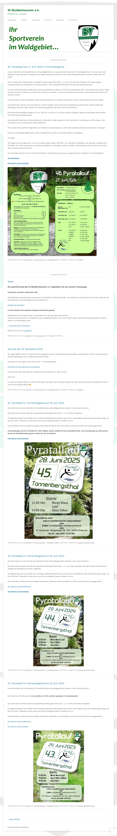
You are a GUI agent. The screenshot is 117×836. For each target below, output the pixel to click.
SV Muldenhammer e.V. (24, 10)
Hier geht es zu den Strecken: (18, 726)
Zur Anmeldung (13, 158)
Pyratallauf (50, 260)
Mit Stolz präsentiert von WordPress (18, 827)
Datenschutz (73, 20)
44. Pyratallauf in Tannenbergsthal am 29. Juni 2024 (36, 555)
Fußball (24, 20)
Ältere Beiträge (14, 819)
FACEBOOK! (28, 331)
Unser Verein (12, 20)
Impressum (60, 20)
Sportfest (87, 543)
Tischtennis (36, 20)
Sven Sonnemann (39, 260)
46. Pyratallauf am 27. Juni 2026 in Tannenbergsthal (36, 66)
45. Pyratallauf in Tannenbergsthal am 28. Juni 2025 (36, 402)
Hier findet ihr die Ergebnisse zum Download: (24, 367)
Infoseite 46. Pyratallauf (16, 305)
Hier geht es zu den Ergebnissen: (19, 586)
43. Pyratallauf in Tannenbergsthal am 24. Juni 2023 (36, 683)
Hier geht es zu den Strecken (18, 163)
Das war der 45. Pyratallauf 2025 (25, 349)
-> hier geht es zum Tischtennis (19, 326)
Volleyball (48, 20)
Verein (57, 260)
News (11, 281)
